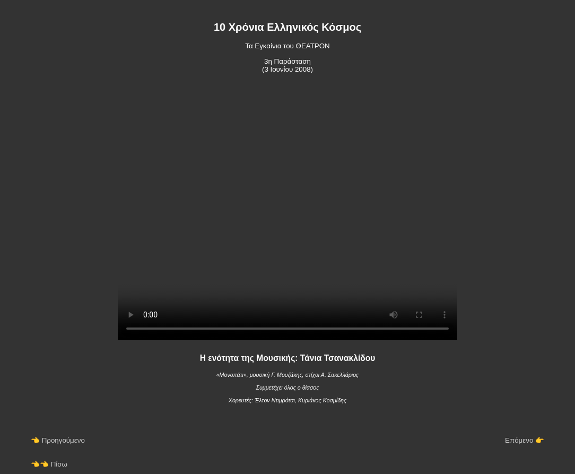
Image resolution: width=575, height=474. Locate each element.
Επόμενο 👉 (524, 442)
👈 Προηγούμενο (58, 442)
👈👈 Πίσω (49, 466)
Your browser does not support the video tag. (287, 214)
